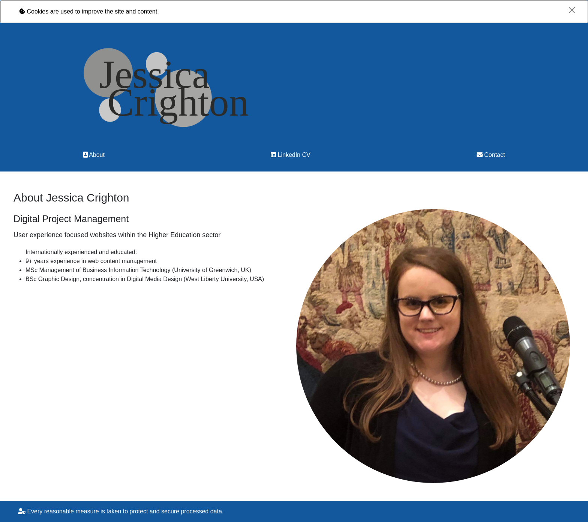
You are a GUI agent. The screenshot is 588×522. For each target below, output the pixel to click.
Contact (491, 155)
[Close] (572, 10)
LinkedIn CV (290, 155)
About (94, 155)
